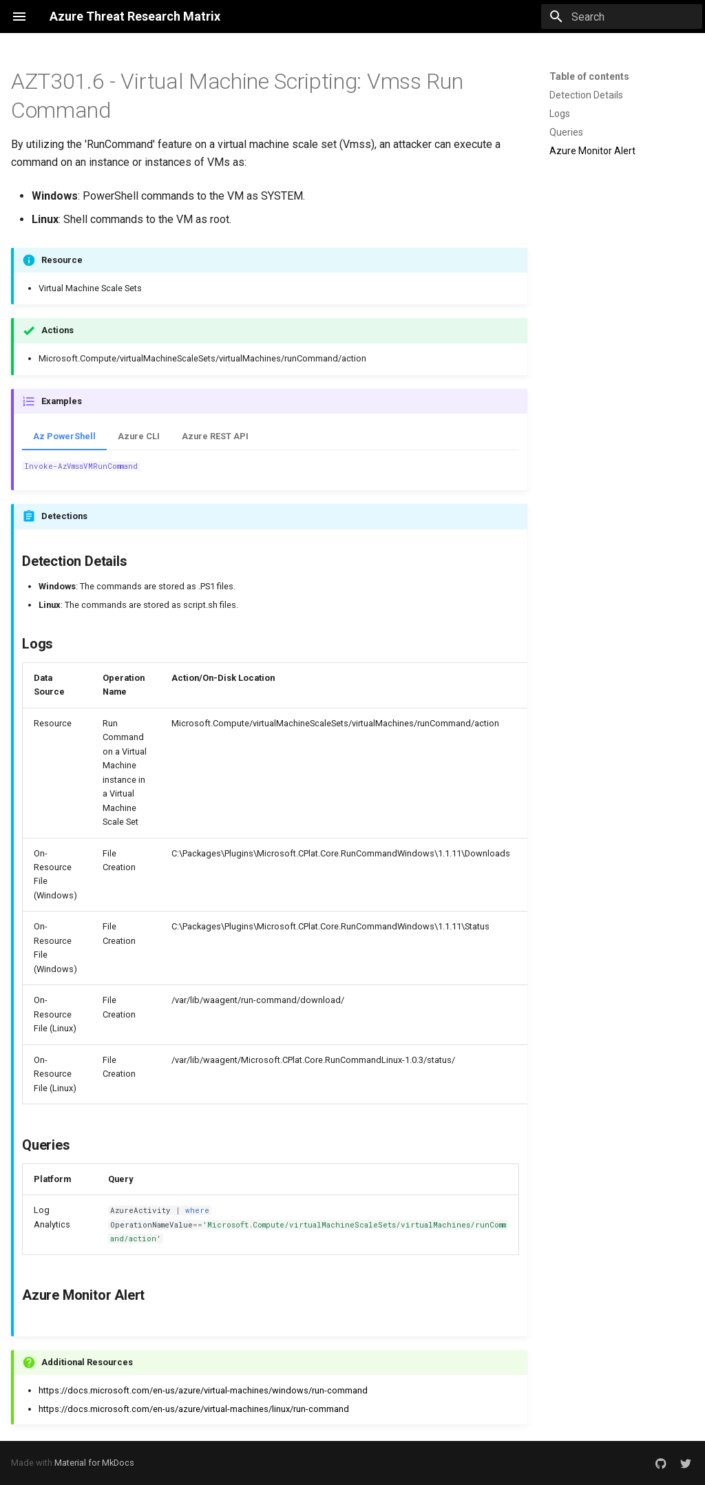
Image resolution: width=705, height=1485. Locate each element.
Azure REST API (215, 436)
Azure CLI (139, 436)
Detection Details (586, 95)
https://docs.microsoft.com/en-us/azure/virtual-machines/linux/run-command (194, 1409)
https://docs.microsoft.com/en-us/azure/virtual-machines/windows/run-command (203, 1390)
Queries (566, 132)
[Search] (621, 16)
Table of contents (589, 76)
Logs (559, 113)
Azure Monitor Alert (592, 150)
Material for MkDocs (94, 1462)
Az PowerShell (64, 436)
